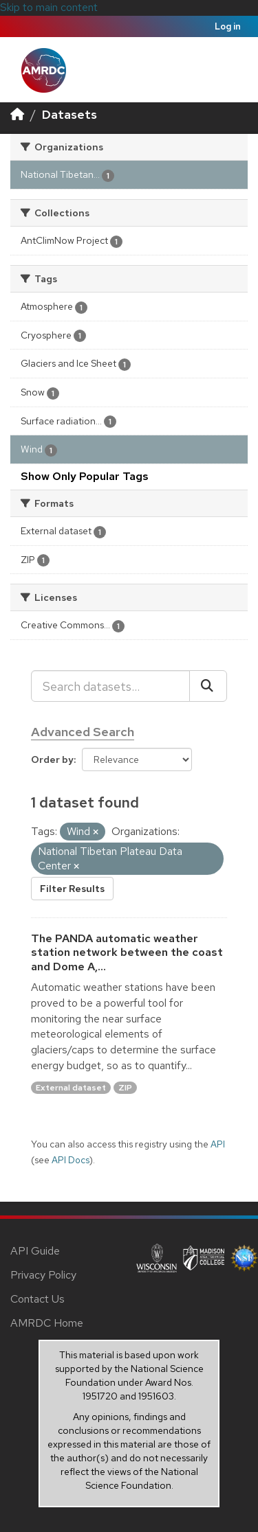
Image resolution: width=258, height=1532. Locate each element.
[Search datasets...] (110, 686)
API (218, 1144)
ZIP (125, 1087)
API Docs (70, 1160)
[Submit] (208, 686)
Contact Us (37, 1299)
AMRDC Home (46, 1323)
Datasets (69, 114)
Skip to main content (49, 7)
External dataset (71, 1087)
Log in (228, 26)
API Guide (35, 1251)
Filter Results (72, 888)
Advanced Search (82, 732)
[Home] (17, 114)
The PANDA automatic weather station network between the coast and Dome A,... (127, 952)
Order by (52, 759)
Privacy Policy (43, 1275)
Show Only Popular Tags (85, 476)
